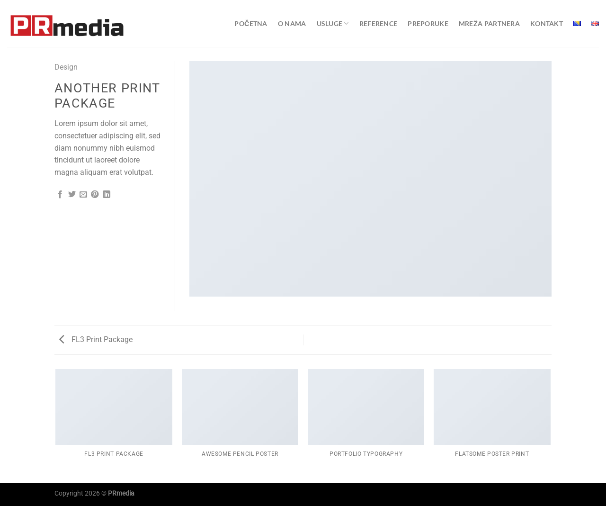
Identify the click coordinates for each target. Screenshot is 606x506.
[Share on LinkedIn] (106, 194)
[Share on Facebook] (60, 194)
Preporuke (428, 23)
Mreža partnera (489, 23)
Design (66, 67)
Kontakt (546, 23)
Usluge (333, 23)
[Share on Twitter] (72, 194)
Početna (250, 23)
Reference (378, 23)
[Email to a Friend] (83, 194)
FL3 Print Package (96, 339)
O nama (292, 23)
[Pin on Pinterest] (94, 194)
